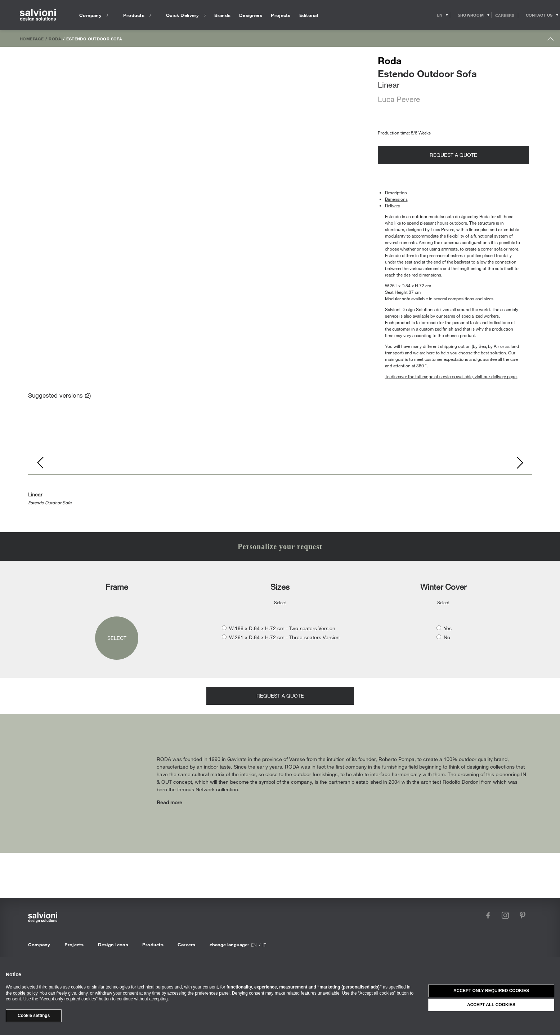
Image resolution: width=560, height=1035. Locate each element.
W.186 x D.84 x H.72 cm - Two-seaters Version (282, 628)
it (264, 945)
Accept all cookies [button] (491, 1004)
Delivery (392, 205)
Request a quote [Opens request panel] (453, 155)
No (447, 637)
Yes (448, 628)
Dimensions (396, 199)
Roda (55, 38)
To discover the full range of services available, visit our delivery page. (451, 376)
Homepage (32, 38)
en (254, 945)
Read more (169, 802)
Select (116, 638)
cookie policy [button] (25, 993)
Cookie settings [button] (34, 1015)
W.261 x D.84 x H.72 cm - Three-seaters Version (284, 637)
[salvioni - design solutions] (38, 15)
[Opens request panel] (539, 15)
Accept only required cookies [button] (491, 990)
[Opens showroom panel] (471, 15)
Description (396, 192)
